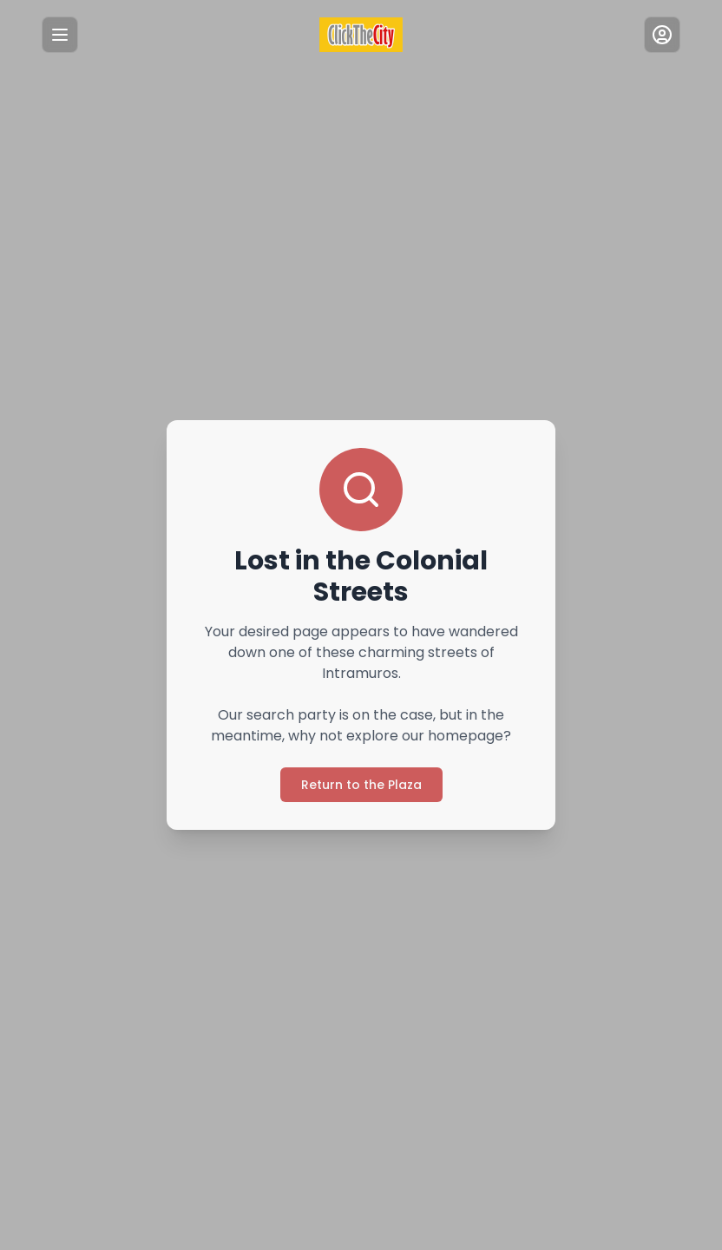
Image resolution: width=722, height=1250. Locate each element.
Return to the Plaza (361, 774)
